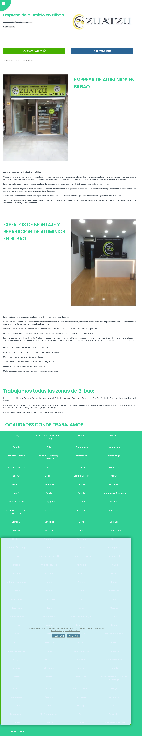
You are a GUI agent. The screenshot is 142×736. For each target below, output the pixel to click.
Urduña (16, 493)
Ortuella (82, 493)
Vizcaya (16, 435)
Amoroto (49, 510)
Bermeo (16, 530)
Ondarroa (114, 484)
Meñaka (82, 484)
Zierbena (16, 521)
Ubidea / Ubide (114, 530)
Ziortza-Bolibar (81, 475)
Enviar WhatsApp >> (34, 50)
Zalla (49, 447)
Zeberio (49, 475)
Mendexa (49, 484)
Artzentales (81, 455)
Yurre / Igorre (49, 501)
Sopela (16, 447)
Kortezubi (49, 521)
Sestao (81, 435)
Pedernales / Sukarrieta (114, 493)
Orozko (49, 493)
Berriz (49, 467)
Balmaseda (114, 447)
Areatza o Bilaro (16, 501)
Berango (114, 521)
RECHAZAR (58, 636)
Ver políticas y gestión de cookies (65, 631)
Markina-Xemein (16, 455)
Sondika (114, 435)
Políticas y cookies (16, 731)
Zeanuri (16, 475)
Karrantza (114, 467)
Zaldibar (114, 501)
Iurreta (81, 501)
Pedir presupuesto (102, 51)
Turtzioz (81, 530)
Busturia (82, 467)
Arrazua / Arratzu (16, 467)
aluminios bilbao (8, 60)
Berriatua (49, 530)
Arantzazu (114, 510)
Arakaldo (81, 510)
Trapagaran (82, 447)
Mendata (16, 484)
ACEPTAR (73, 636)
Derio (81, 521)
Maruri (114, 475)
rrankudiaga (114, 455)
